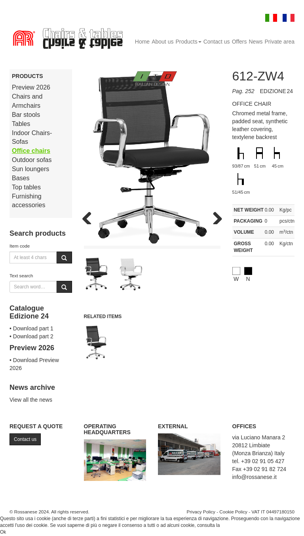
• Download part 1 (31, 328)
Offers (239, 41)
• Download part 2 (31, 336)
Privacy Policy (200, 511)
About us (162, 41)
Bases (20, 178)
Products (188, 41)
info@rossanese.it (254, 477)
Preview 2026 (31, 87)
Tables (21, 123)
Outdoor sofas (32, 159)
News (256, 41)
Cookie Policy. (236, 525)
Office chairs (31, 150)
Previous (90, 216)
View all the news (31, 400)
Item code (20, 245)
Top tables (26, 187)
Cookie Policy (233, 511)
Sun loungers (30, 169)
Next (214, 216)
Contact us (216, 41)
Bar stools (26, 114)
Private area (279, 41)
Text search (21, 275)
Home (142, 41)
